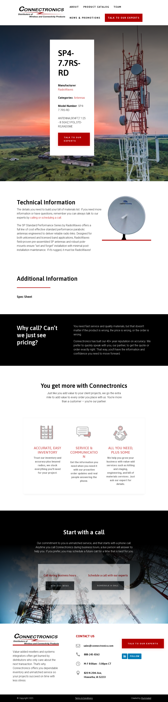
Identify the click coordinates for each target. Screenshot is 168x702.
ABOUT (74, 7)
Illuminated (146, 698)
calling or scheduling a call (45, 217)
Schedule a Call (105, 585)
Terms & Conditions (84, 698)
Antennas (79, 97)
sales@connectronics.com (98, 645)
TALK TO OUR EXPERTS (124, 17)
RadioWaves (65, 89)
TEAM (117, 7)
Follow (134, 656)
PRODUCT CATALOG (96, 7)
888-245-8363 (63, 585)
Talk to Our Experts (72, 139)
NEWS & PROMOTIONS (85, 18)
